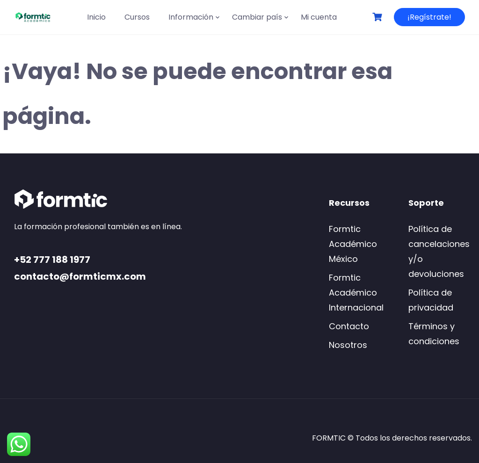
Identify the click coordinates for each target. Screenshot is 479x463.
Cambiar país (257, 17)
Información (190, 17)
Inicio (96, 17)
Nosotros (348, 345)
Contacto (349, 326)
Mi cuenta (319, 17)
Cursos (137, 17)
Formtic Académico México (353, 244)
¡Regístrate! (429, 17)
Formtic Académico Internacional (356, 292)
